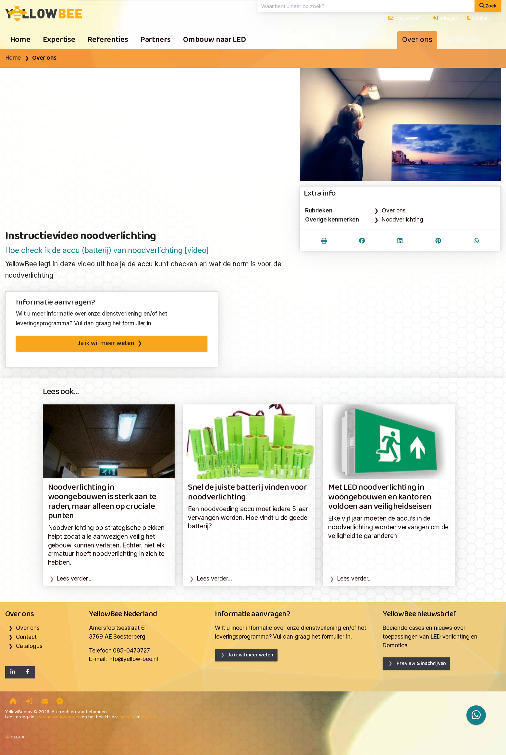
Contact (26, 636)
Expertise (59, 39)
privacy (126, 716)
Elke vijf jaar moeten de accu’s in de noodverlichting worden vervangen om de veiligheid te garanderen (388, 526)
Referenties (108, 39)
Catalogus (461, 39)
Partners (156, 39)
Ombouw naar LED (214, 39)
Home (20, 39)
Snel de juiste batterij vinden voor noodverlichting (247, 492)
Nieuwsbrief (404, 18)
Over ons (417, 39)
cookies (149, 716)
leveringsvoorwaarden (57, 716)
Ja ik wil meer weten (106, 343)
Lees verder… (214, 578)
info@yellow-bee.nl (133, 658)
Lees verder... (74, 578)
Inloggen (445, 18)
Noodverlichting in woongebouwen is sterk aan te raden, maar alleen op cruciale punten (102, 501)
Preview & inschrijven (421, 663)
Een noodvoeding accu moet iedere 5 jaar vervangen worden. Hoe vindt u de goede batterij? (248, 517)
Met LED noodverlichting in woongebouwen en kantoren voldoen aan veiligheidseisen (379, 497)
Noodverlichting (402, 219)
